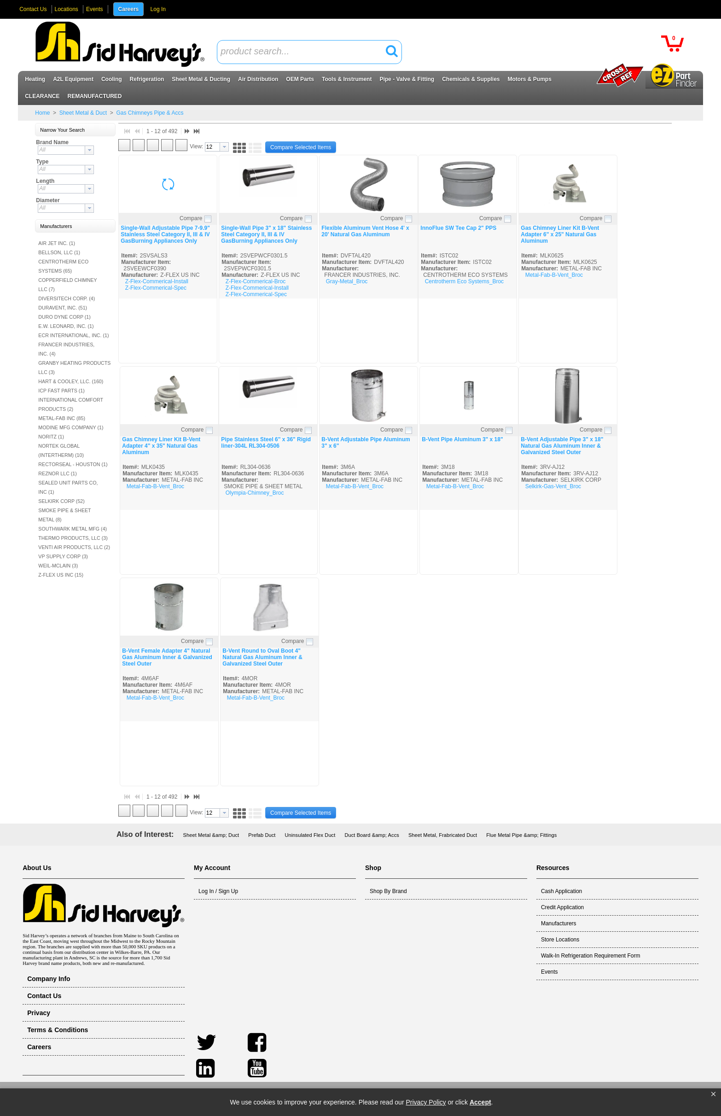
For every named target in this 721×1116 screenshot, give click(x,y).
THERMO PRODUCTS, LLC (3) (72, 538)
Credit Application (562, 907)
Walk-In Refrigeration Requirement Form (590, 955)
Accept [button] (480, 1102)
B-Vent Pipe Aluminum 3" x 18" (462, 439)
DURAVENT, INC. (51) (62, 307)
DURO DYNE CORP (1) (64, 317)
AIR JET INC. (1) (56, 243)
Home (42, 113)
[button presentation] (89, 150)
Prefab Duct (261, 835)
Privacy (38, 1013)
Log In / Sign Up (218, 891)
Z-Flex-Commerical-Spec (155, 288)
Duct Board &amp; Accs (371, 835)
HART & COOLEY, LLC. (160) (70, 381)
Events (94, 9)
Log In (158, 9)
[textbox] (304, 52)
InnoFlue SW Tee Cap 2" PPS (458, 228)
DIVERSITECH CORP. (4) (66, 298)
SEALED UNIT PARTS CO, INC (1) (68, 487)
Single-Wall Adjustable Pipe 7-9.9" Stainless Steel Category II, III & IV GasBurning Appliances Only (165, 234)
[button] (713, 1094)
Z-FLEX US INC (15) (60, 575)
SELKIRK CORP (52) (61, 501)
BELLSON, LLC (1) (59, 252)
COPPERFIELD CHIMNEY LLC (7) (67, 284)
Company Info (48, 978)
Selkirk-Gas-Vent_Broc (553, 486)
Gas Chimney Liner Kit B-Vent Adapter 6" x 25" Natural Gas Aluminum (560, 234)
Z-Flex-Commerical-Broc (256, 281)
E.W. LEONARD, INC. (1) (65, 326)
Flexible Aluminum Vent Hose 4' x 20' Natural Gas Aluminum (365, 231)
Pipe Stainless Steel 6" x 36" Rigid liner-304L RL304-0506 (266, 442)
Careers (128, 9)
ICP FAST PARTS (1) (61, 390)
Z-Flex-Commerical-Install (156, 281)
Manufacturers (558, 923)
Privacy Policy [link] (426, 1102)
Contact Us (33, 9)
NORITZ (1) (51, 436)
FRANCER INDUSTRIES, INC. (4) (66, 349)
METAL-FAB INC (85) (61, 418)
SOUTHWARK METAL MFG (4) (72, 529)
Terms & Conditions (57, 1030)
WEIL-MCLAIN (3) (58, 565)
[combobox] (309, 52)
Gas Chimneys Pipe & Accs (149, 113)
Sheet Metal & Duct (83, 113)
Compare (191, 218)
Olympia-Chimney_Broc (255, 493)
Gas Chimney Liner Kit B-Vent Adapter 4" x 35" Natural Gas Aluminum (161, 446)
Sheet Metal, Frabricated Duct (442, 835)
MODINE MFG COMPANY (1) (70, 427)
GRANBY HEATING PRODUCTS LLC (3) (74, 367)
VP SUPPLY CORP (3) (63, 556)
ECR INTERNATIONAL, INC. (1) (73, 335)
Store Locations (560, 939)
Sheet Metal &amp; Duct (211, 835)
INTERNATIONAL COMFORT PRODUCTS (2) (70, 404)
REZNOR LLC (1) (57, 473)
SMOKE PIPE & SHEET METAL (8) (64, 515)
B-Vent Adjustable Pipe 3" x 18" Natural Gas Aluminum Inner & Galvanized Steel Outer (562, 446)
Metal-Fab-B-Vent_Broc (554, 275)
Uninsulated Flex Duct (310, 835)
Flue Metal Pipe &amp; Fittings (521, 835)
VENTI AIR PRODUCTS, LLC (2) (74, 547)
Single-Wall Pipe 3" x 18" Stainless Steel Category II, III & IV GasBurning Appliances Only (266, 234)
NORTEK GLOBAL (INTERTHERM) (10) (61, 450)
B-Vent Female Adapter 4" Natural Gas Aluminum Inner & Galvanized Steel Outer (167, 657)
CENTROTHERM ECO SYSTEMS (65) (63, 266)
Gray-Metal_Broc (347, 281)
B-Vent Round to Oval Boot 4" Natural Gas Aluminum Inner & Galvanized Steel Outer (262, 657)
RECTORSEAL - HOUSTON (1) (72, 464)
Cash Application (561, 891)
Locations (66, 9)
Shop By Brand (388, 891)
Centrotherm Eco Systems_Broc (464, 281)
